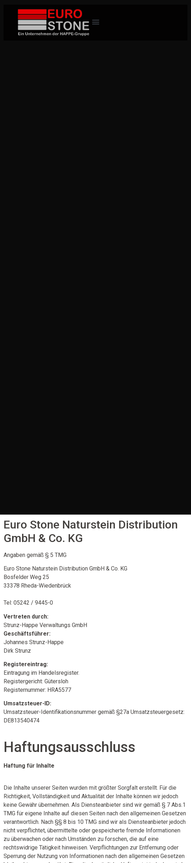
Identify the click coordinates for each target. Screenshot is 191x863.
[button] (95, 21)
